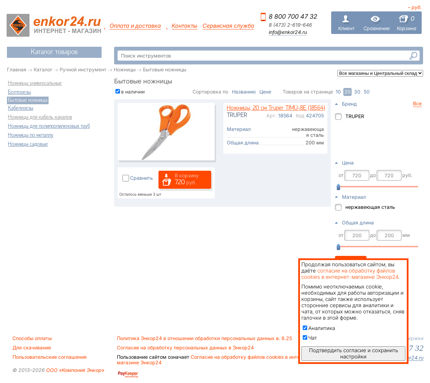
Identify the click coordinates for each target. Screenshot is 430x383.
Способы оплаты (32, 338)
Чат (310, 338)
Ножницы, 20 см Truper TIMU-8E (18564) (276, 108)
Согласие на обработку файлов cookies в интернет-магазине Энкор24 (215, 360)
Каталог (43, 69)
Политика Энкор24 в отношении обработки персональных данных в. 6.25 (204, 338)
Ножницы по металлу (30, 135)
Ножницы (125, 69)
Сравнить (141, 178)
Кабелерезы (20, 108)
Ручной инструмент (83, 69)
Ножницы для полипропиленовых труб (49, 126)
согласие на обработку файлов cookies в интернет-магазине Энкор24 (349, 273)
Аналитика (319, 328)
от (341, 175)
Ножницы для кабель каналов (40, 117)
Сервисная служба (228, 26)
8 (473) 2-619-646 (290, 25)
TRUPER (354, 116)
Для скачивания (31, 347)
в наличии (133, 92)
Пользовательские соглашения (49, 357)
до (373, 175)
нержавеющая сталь (370, 207)
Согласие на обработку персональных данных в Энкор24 (185, 347)
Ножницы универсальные (35, 83)
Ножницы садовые (28, 144)
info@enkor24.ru (288, 32)
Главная (16, 69)
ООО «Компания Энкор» (74, 370)
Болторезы (19, 92)
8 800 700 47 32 (293, 16)
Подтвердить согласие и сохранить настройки (353, 353)
